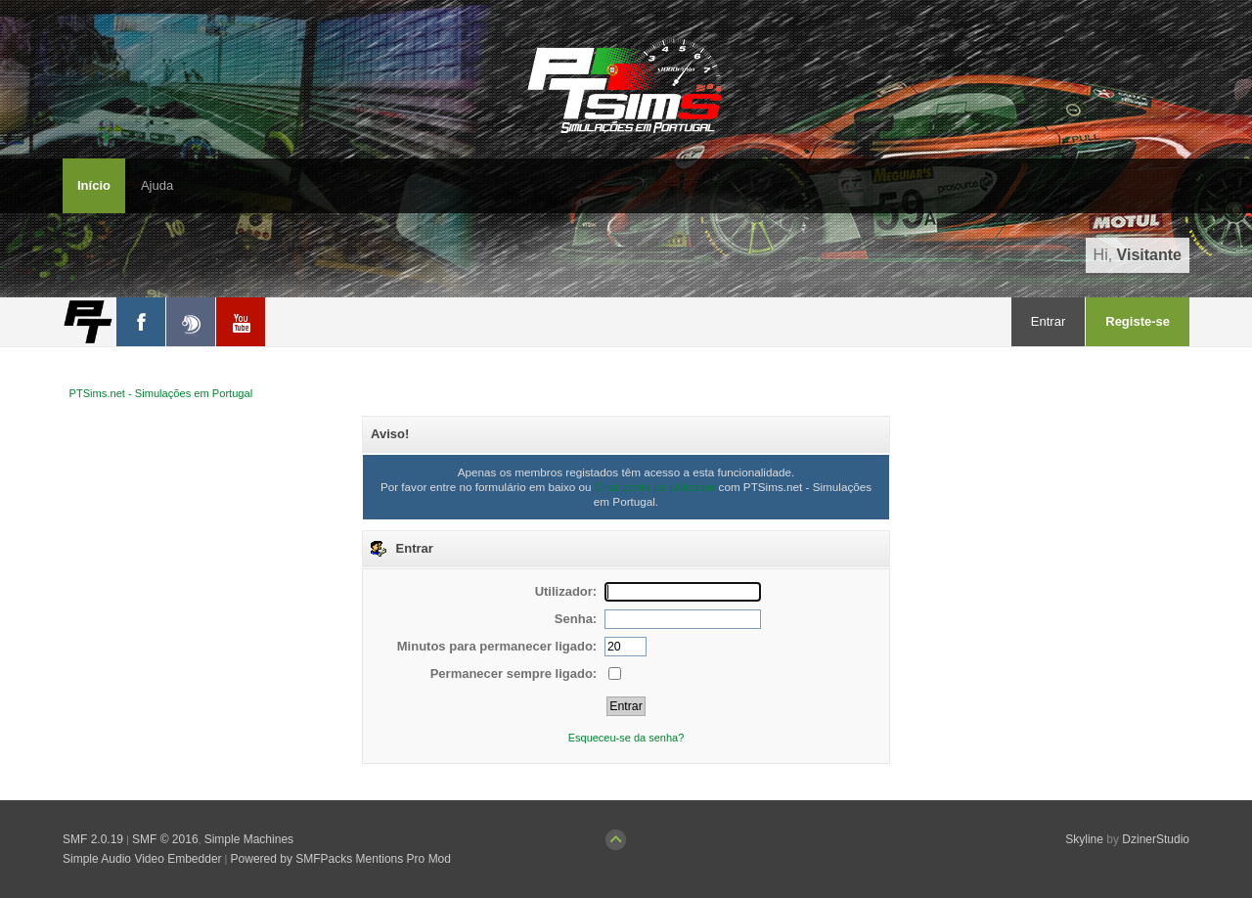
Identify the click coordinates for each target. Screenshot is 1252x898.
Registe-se (1137, 321)
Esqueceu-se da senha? (626, 737)
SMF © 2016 (165, 839)
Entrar (1048, 321)
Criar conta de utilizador (655, 486)
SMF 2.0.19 (93, 839)
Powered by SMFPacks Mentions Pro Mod (341, 859)
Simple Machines (248, 839)
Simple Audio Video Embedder (142, 859)
